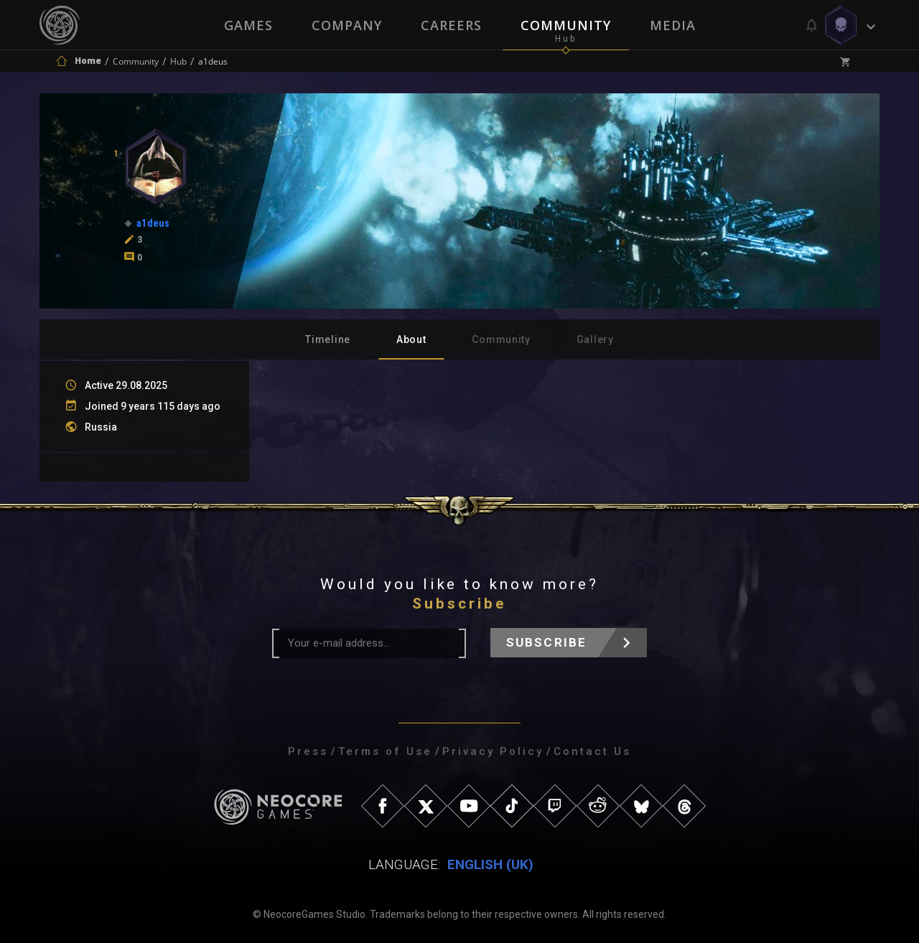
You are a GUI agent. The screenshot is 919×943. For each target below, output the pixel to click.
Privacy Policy (493, 751)
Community (566, 25)
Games (248, 25)
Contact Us (592, 751)
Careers (451, 25)
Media (673, 25)
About (411, 339)
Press (308, 751)
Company (347, 25)
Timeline (327, 339)
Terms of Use (385, 751)
